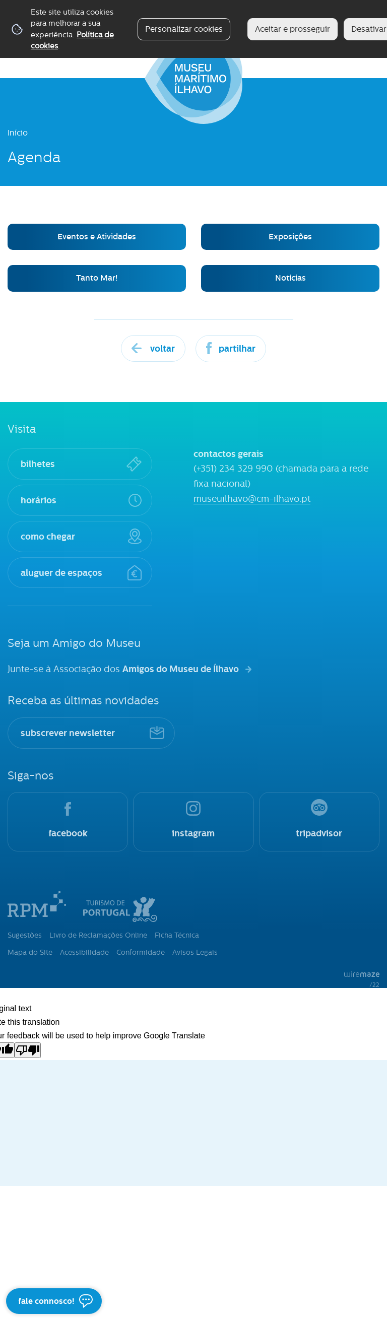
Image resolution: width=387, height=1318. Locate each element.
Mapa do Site (30, 952)
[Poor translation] (28, 1050)
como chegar (48, 536)
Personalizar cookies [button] (184, 29)
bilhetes (38, 463)
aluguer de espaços (61, 572)
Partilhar (237, 348)
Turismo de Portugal (120, 906)
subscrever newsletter (68, 733)
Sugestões (25, 935)
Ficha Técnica (177, 935)
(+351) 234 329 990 (233, 469)
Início (18, 133)
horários (38, 500)
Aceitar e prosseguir (292, 29)
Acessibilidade (84, 952)
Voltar (162, 348)
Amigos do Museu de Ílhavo (180, 669)
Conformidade (140, 952)
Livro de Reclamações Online (98, 935)
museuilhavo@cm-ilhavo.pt (252, 499)
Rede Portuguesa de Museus (37, 904)
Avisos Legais (195, 952)
